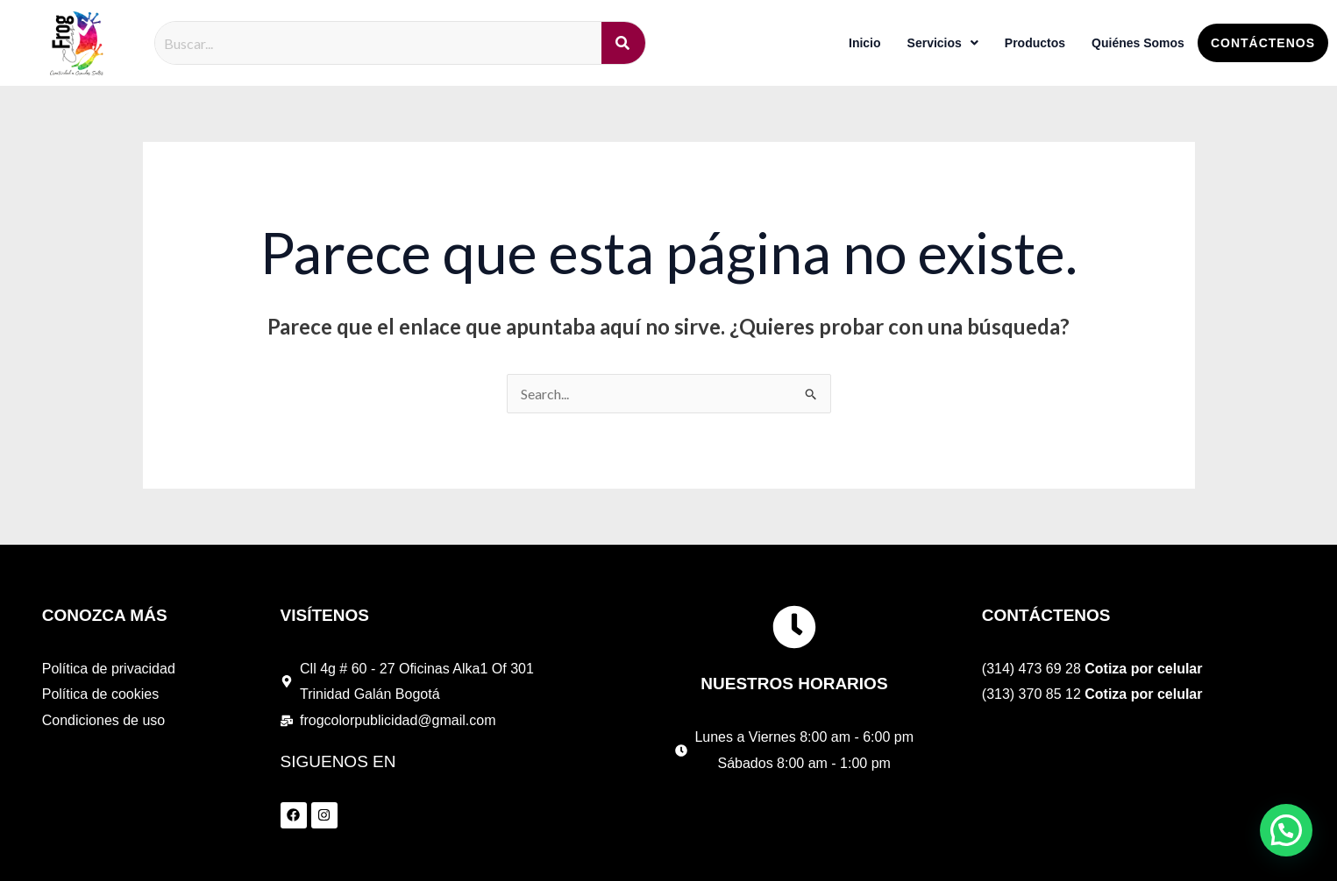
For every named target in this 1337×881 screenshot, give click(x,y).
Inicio (865, 43)
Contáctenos (1263, 43)
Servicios (942, 43)
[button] (1286, 830)
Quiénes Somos (1138, 43)
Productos (1035, 43)
